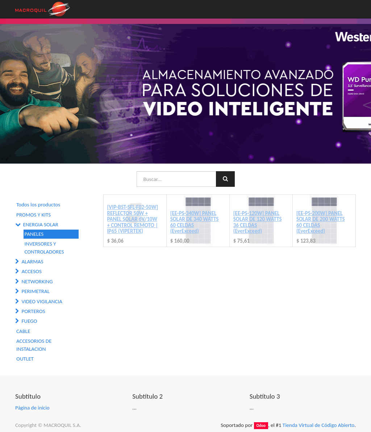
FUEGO (29, 321)
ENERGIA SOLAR (40, 224)
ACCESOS (31, 271)
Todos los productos (38, 204)
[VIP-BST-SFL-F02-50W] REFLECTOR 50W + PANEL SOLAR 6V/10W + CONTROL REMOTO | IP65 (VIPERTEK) (132, 219)
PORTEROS (33, 311)
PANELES (34, 234)
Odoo (261, 425)
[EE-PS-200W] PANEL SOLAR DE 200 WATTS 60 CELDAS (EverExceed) (320, 222)
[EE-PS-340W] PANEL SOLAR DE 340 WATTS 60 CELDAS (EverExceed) (194, 222)
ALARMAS (32, 261)
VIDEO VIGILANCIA (41, 301)
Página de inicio (32, 407)
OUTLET (25, 358)
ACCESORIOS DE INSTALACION (33, 345)
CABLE (23, 331)
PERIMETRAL (35, 291)
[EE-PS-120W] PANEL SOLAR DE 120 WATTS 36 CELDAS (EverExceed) (257, 222)
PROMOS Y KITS (33, 214)
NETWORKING (37, 281)
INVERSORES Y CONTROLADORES (44, 247)
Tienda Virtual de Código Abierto (318, 425)
